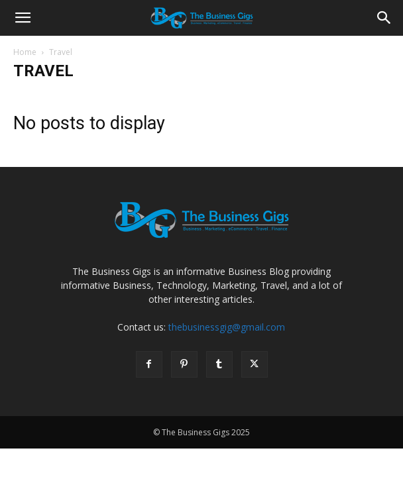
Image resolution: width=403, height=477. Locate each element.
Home (24, 52)
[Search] (384, 18)
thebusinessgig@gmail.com (226, 327)
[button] (22, 18)
